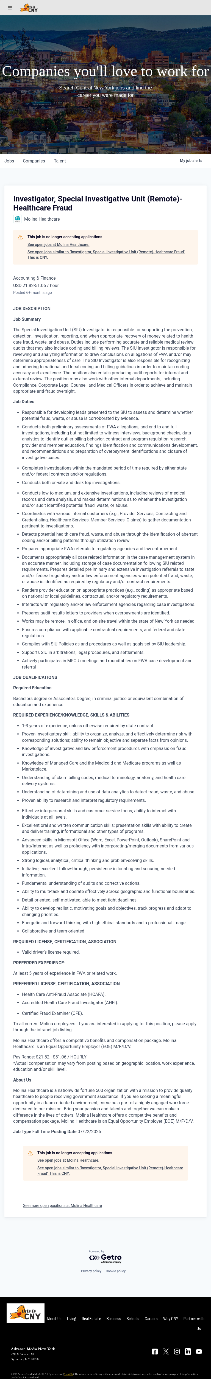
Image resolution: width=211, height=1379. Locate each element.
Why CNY (170, 1319)
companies (34, 161)
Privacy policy (91, 1271)
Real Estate (91, 1319)
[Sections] (9, 7)
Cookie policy (116, 1271)
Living (71, 1319)
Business (114, 1319)
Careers (151, 1319)
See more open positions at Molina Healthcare (62, 1205)
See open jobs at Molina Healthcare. (58, 244)
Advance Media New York (33, 1349)
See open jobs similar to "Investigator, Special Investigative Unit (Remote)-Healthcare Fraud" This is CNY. (106, 255)
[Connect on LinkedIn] (187, 1351)
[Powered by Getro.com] (105, 1257)
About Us (54, 1319)
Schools (133, 1319)
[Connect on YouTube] (198, 1351)
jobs (9, 161)
